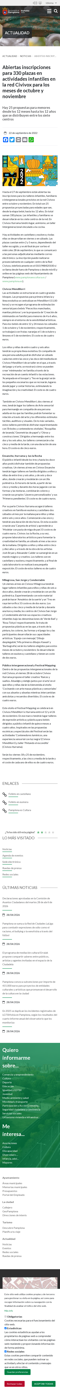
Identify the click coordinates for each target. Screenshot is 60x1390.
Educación (8, 1086)
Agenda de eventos (12, 855)
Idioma (51, 2)
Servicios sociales (12, 1113)
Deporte (7, 1082)
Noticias (25, 56)
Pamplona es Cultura (19, 809)
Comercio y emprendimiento (18, 1074)
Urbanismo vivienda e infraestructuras (21, 1117)
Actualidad (9, 56)
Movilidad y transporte (15, 1101)
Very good (52, 830)
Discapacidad (9, 1150)
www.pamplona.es (12, 281)
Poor (38, 830)
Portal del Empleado (13, 1194)
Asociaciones (9, 1143)
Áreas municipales (12, 1183)
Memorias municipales (14, 1187)
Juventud (7, 1093)
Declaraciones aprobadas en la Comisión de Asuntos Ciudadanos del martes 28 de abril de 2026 (27, 902)
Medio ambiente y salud (15, 1097)
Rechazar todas (14, 1384)
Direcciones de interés (14, 1215)
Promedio (45, 830)
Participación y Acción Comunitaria (21, 1105)
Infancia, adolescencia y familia (10, 1158)
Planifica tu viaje (11, 1231)
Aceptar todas (43, 1384)
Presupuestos (9, 1190)
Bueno (49, 830)
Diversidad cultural (10, 1154)
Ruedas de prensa (11, 868)
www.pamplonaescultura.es (30, 277)
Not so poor (41, 830)
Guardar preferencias (17, 1372)
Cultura (6, 1078)
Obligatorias (14, 1316)
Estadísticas (14, 1328)
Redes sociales (10, 874)
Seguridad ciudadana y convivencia (21, 1109)
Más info (8, 1311)
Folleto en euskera (18, 801)
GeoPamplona (10, 1211)
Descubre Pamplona (13, 1227)
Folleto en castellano (19, 793)
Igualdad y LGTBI (12, 1090)
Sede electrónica (40, 3)
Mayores (7, 1162)
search (56, 11)
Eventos (6, 1248)
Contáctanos (35, 3)
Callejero (7, 1207)
